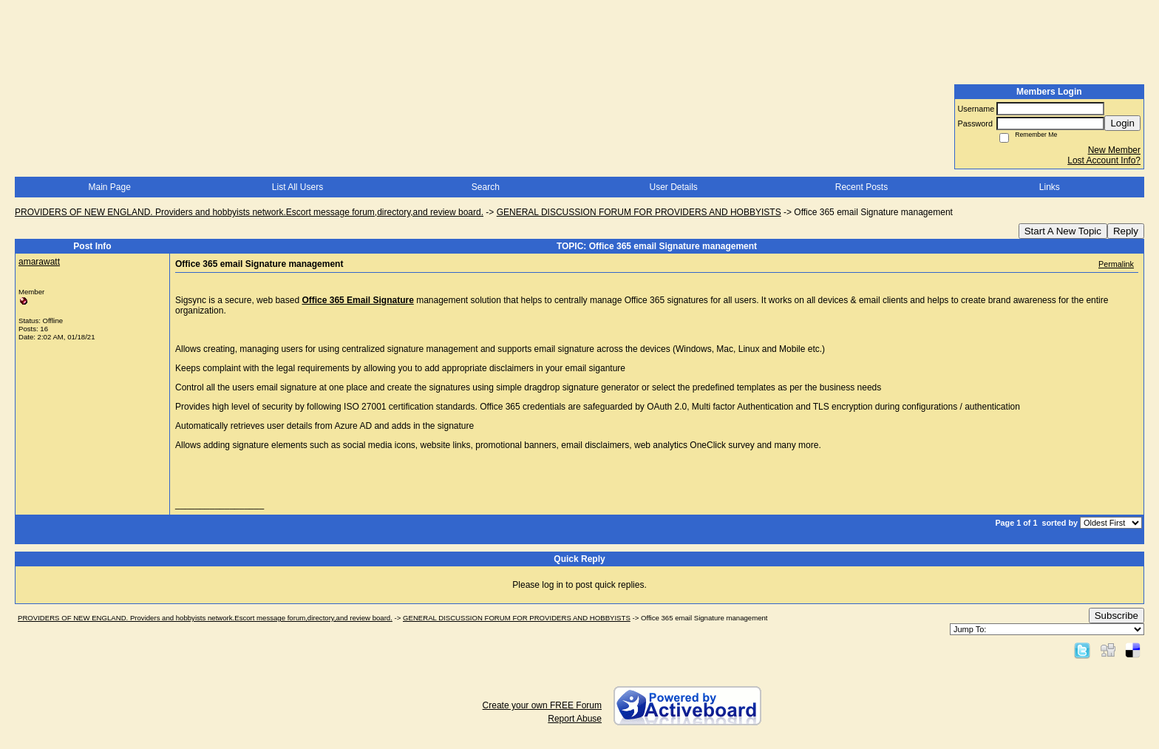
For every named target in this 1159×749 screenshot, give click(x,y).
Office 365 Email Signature (357, 300)
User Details (673, 187)
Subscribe (1116, 615)
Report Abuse (575, 719)
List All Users (297, 187)
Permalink (1116, 264)
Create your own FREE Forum (542, 705)
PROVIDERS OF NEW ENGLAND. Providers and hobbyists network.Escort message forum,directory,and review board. (249, 212)
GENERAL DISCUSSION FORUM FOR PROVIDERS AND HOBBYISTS (639, 212)
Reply (1125, 231)
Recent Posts (861, 187)
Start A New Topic (1062, 231)
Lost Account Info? (1104, 160)
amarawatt (39, 262)
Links (1049, 187)
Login (1122, 123)
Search (486, 187)
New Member (1114, 150)
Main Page (109, 187)
